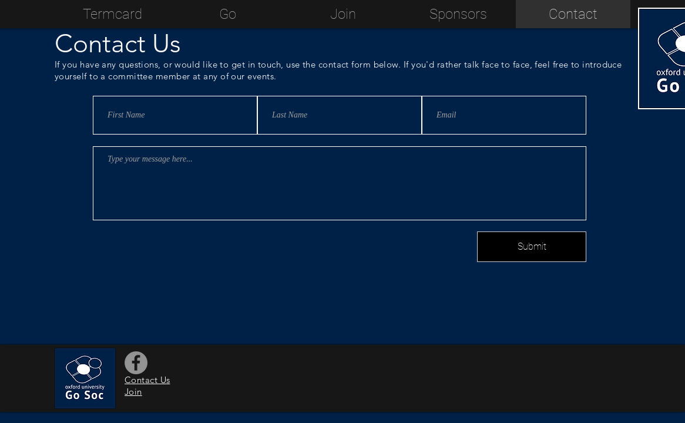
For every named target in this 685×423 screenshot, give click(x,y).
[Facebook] (136, 362)
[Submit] (531, 246)
